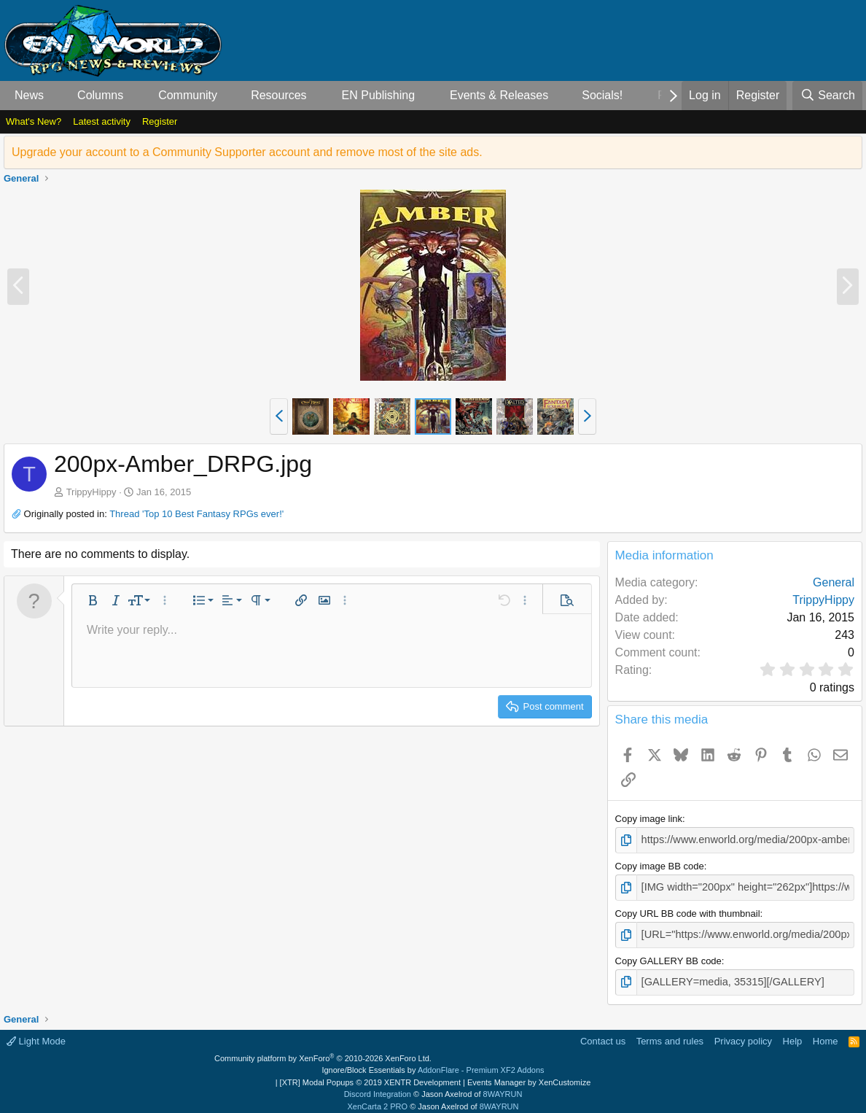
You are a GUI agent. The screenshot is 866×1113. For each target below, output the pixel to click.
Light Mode (36, 1034)
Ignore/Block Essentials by (432, 1063)
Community (187, 95)
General (833, 582)
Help (793, 1034)
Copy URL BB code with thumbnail (687, 909)
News (29, 95)
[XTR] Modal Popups (370, 1075)
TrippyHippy (91, 491)
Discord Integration (377, 1087)
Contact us (602, 1034)
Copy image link (649, 818)
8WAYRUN (503, 1087)
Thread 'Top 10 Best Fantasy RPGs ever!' (196, 513)
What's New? (33, 121)
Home (825, 1034)
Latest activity (101, 121)
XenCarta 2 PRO (378, 1099)
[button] (55, 95)
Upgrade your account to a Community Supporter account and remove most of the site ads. (247, 152)
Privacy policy (743, 1034)
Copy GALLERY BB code (668, 955)
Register (159, 121)
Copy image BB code (659, 864)
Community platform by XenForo (323, 1051)
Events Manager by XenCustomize (528, 1075)
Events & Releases (499, 95)
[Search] (827, 95)
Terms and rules (669, 1034)
